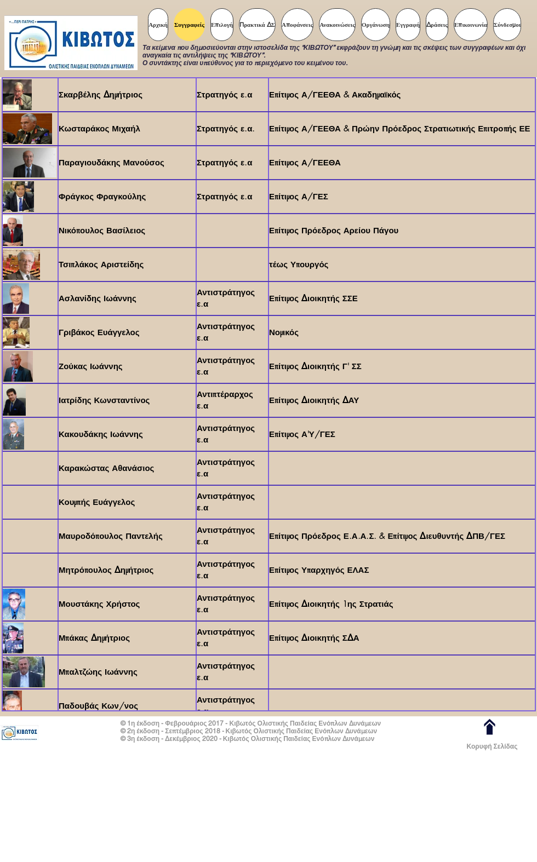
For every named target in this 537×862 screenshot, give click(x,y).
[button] (221, 24)
